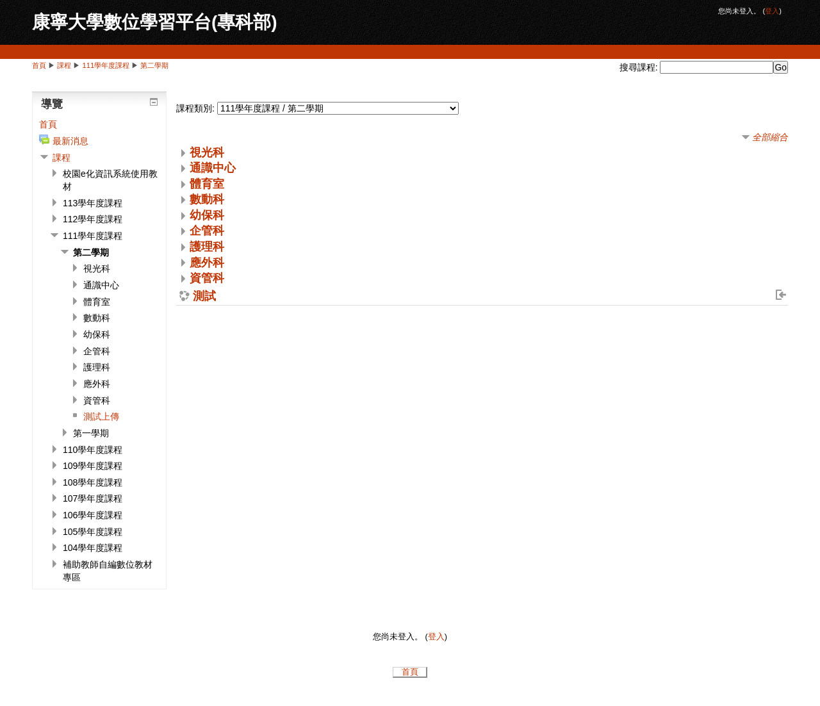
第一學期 (91, 433)
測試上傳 (101, 416)
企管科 (207, 230)
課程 (64, 65)
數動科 (207, 199)
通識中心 (213, 167)
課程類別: (195, 108)
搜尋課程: (639, 67)
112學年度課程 (92, 219)
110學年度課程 (92, 450)
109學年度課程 (92, 466)
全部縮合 (770, 137)
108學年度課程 (92, 482)
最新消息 (70, 141)
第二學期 (154, 65)
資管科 (207, 278)
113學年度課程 (92, 203)
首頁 (39, 65)
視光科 (207, 152)
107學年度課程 (92, 498)
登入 (772, 11)
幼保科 (207, 215)
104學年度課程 (92, 548)
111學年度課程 (106, 65)
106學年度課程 (92, 515)
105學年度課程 (92, 532)
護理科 (207, 246)
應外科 (207, 262)
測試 (204, 296)
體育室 (207, 183)
